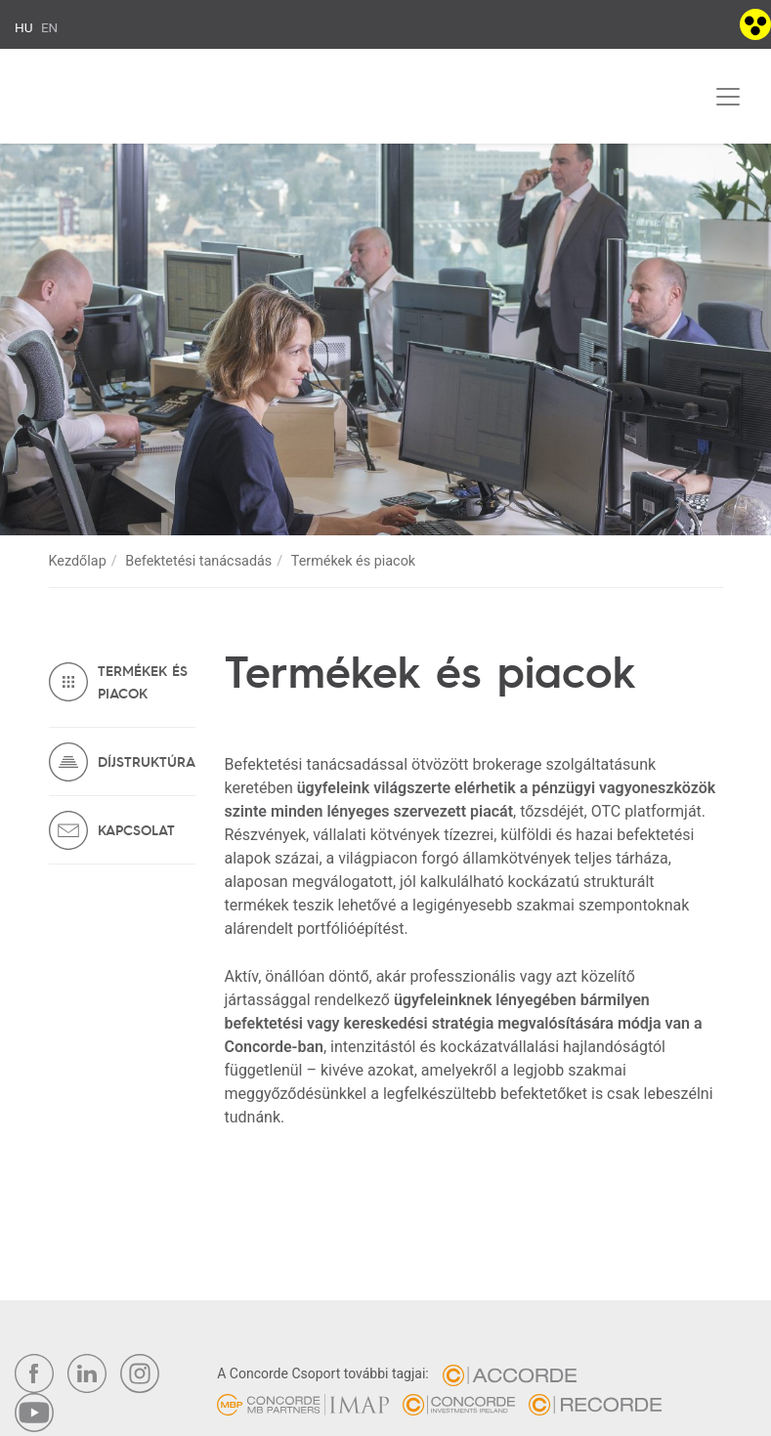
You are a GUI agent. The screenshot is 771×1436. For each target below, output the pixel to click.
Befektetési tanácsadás (198, 561)
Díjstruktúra (146, 761)
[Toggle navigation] (728, 96)
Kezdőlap (78, 561)
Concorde (113, 100)
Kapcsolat (136, 829)
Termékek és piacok (143, 681)
